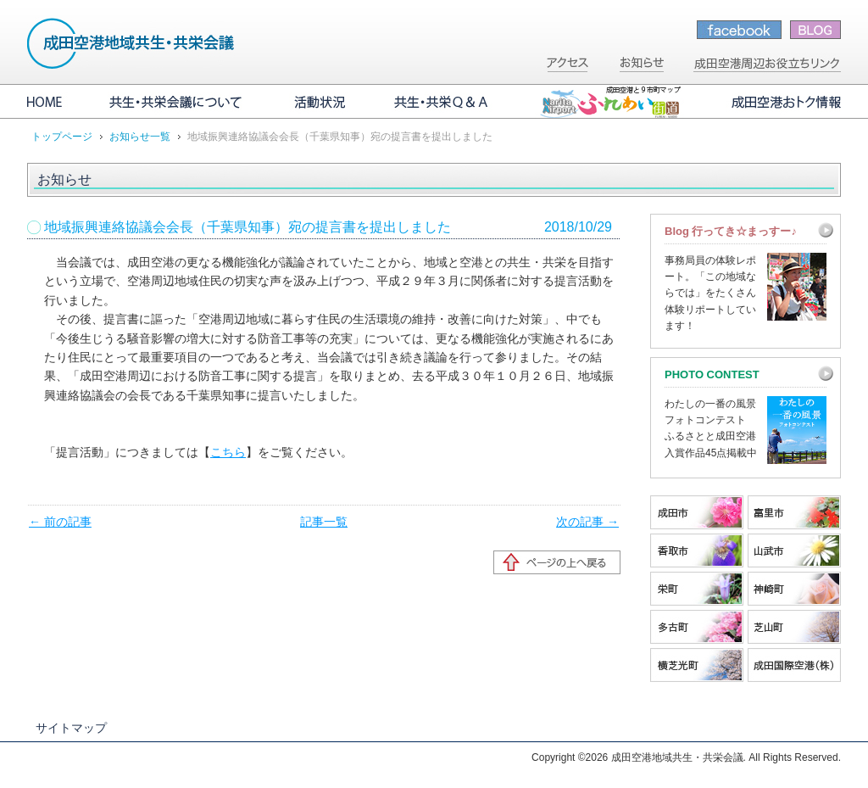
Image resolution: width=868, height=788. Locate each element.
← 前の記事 (60, 521)
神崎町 (794, 589)
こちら (228, 452)
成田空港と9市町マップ (610, 102)
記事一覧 (324, 521)
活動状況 (319, 102)
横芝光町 (696, 665)
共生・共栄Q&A (442, 102)
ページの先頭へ (556, 562)
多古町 (696, 627)
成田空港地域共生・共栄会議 (131, 43)
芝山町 (794, 627)
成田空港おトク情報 (773, 102)
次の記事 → (587, 521)
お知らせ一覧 (139, 137)
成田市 (696, 512)
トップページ (61, 137)
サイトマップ (71, 728)
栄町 (696, 589)
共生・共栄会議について (177, 102)
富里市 (794, 512)
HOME (56, 102)
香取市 (696, 550)
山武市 (794, 550)
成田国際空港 (794, 665)
